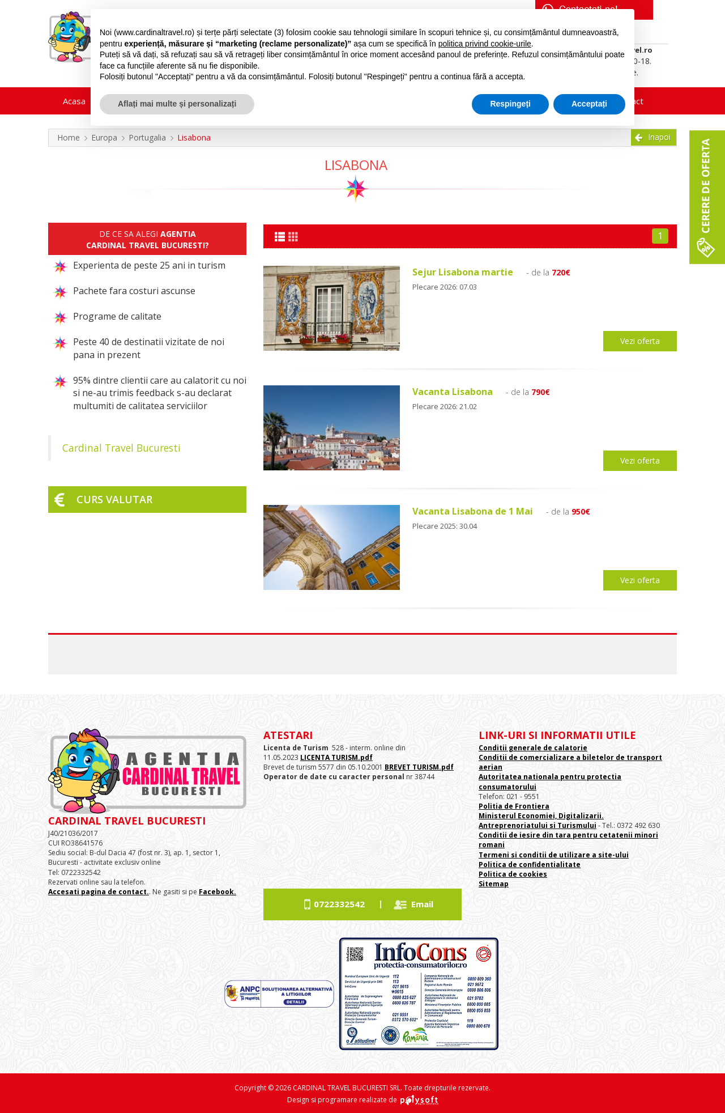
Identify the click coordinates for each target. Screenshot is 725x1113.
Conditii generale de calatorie (533, 748)
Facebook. (217, 892)
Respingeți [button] (510, 103)
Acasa (74, 101)
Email (422, 904)
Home (68, 137)
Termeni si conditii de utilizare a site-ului (554, 855)
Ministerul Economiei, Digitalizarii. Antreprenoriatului (541, 820)
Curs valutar (114, 499)
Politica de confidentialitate (530, 864)
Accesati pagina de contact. (98, 892)
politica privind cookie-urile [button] (484, 43)
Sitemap (494, 884)
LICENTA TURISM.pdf (336, 757)
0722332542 (339, 904)
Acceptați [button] (589, 103)
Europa (104, 137)
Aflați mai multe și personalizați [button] (177, 103)
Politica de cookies (513, 874)
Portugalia (147, 137)
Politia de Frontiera (514, 806)
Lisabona (194, 137)
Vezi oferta (640, 340)
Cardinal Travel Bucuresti (121, 447)
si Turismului (572, 825)
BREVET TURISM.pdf (419, 767)
